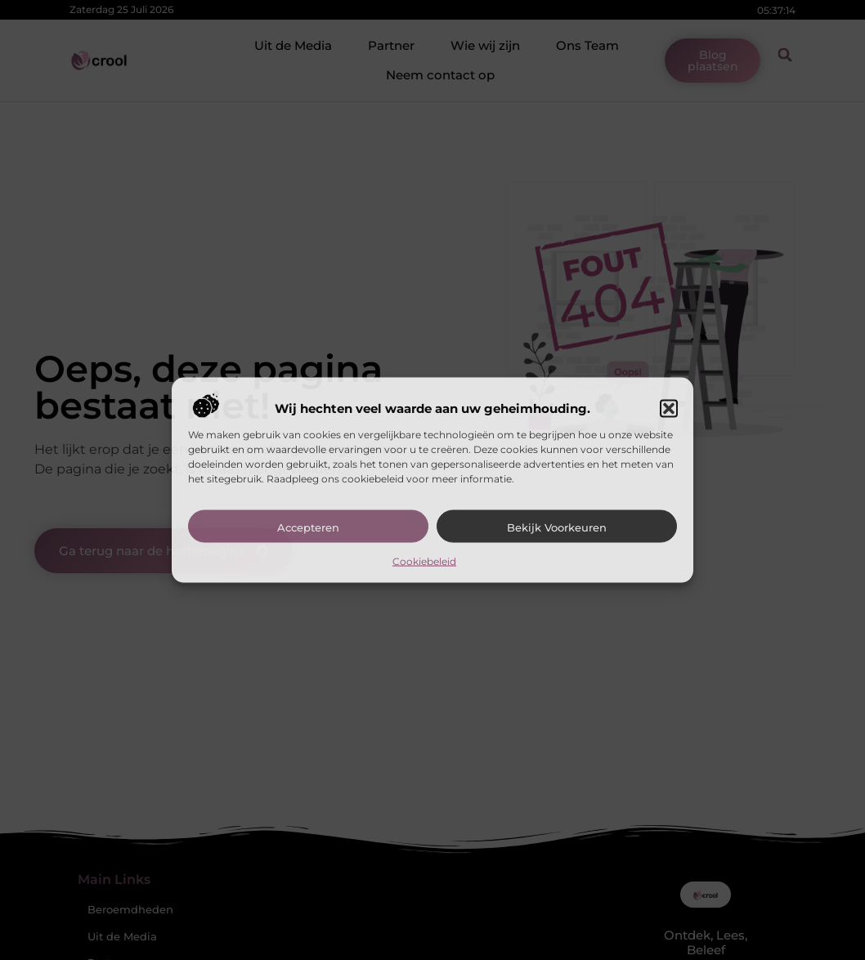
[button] (669, 408)
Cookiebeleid (424, 560)
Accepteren (308, 526)
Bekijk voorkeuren (557, 526)
